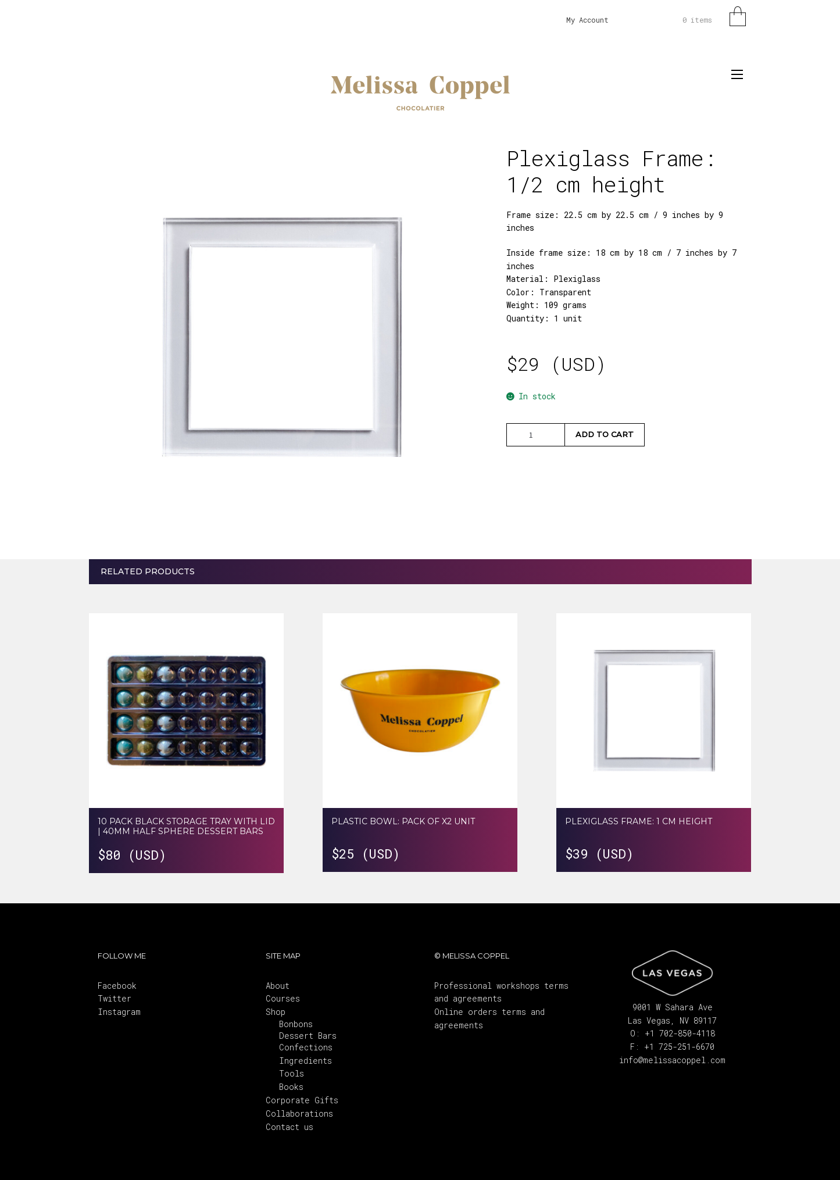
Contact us (289, 1126)
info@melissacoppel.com (672, 1059)
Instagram (119, 1011)
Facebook (117, 985)
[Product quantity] (535, 434)
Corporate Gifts (302, 1100)
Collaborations (299, 1113)
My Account (587, 19)
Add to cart (605, 434)
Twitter (114, 998)
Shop (275, 1011)
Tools (291, 1073)
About (277, 985)
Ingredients (305, 1060)
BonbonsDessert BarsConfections (308, 1035)
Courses (283, 998)
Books (291, 1086)
